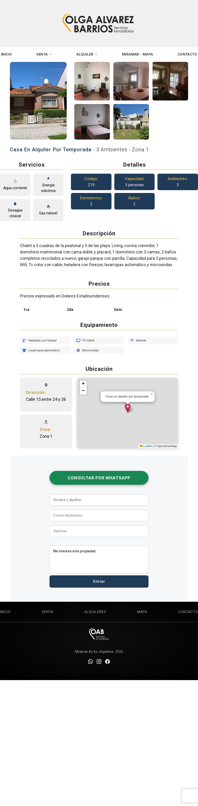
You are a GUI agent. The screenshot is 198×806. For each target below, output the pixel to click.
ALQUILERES (95, 612)
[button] (128, 408)
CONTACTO (187, 54)
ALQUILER (87, 54)
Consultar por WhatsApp (99, 477)
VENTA (44, 54)
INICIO (6, 54)
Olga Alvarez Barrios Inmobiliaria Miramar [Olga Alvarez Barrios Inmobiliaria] (99, 23)
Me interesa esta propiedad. (99, 559)
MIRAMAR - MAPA (137, 54)
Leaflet (146, 446)
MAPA (142, 612)
